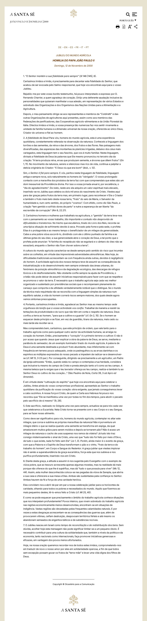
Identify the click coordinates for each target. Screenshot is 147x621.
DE (59, 47)
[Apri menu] (134, 14)
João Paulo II (19, 21)
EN (65, 47)
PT (87, 47)
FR (77, 47)
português (126, 21)
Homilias (35, 21)
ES (71, 47)
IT (82, 47)
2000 (45, 21)
